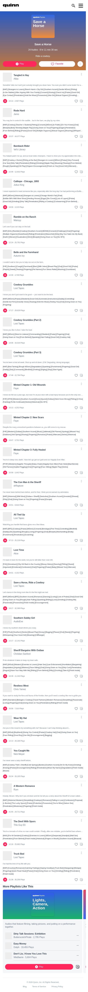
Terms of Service (39, 987)
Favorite (57, 64)
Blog (25, 987)
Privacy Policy (57, 987)
